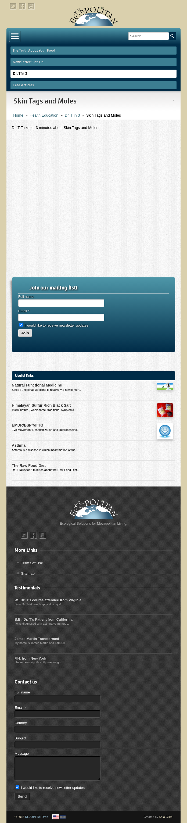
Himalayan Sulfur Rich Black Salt (41, 405)
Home (18, 115)
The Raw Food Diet (29, 465)
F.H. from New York (30, 658)
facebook (22, 6)
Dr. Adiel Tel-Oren (36, 816)
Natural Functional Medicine (37, 385)
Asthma (19, 445)
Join (25, 333)
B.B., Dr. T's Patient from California (43, 619)
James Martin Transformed (37, 639)
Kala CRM (165, 816)
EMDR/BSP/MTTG (27, 425)
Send (22, 796)
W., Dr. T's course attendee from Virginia (48, 600)
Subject (20, 738)
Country (21, 723)
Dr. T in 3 (72, 115)
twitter (13, 6)
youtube (31, 6)
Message (22, 754)
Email (23, 311)
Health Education (44, 115)
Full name (26, 297)
